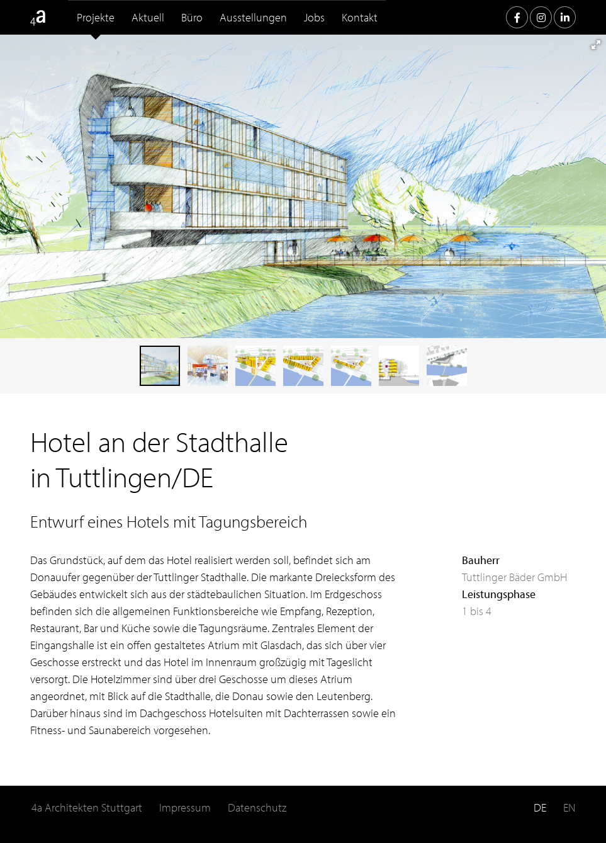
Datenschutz (257, 807)
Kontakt (360, 17)
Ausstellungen (253, 17)
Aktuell (148, 17)
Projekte (96, 17)
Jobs (314, 17)
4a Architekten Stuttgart (86, 807)
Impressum (185, 807)
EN (569, 807)
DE (540, 807)
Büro (192, 17)
